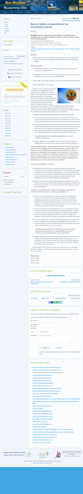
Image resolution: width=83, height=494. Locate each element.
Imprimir (45, 298)
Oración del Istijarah (38, 408)
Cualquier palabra (8, 182)
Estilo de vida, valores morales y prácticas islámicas (50, 48)
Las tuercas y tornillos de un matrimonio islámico (45, 393)
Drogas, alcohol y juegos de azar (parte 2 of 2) (45, 437)
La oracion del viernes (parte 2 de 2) (42, 380)
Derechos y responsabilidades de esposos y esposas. (47, 391)
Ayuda (11, 12)
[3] (67, 191)
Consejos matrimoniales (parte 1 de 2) (42, 385)
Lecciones (33, 48)
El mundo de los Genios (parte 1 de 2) (42, 439)
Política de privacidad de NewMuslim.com (42, 463)
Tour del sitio (20, 12)
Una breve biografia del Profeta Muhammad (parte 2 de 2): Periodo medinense (53, 432)
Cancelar (58, 347)
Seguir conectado (8, 56)
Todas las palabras (8, 180)
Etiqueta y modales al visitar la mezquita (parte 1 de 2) (47, 367)
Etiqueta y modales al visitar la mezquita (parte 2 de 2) (47, 370)
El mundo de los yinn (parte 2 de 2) (42, 442)
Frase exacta (7, 184)
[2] (53, 164)
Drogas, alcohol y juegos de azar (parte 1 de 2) (45, 434)
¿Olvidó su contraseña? (9, 61)
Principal (5, 12)
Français (6, 28)
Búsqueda (54, 12)
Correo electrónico (7, 44)
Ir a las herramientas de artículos (71, 20)
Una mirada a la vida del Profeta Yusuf (43, 405)
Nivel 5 (32, 18)
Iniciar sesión (21, 56)
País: (32, 331)
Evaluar (34, 298)
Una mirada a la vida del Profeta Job (42, 411)
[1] (64, 159)
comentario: (34, 335)
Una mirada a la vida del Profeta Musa (43, 419)
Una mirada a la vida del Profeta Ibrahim (43, 383)
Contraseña (6, 50)
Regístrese (28, 12)
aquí (40, 354)
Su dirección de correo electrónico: (34, 326)
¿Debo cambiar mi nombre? (40, 421)
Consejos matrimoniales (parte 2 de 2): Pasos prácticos (47, 388)
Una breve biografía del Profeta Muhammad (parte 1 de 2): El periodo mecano (53, 429)
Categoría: (33, 47)
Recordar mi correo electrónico (11, 58)
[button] (4, 113)
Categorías (45, 12)
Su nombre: (34, 320)
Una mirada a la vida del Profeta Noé (70, 282)
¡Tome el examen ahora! (56, 275)
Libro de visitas (63, 12)
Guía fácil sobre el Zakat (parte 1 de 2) (43, 413)
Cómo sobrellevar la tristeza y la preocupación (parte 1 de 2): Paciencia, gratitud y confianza (57, 398)
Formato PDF (76, 298)
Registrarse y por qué (17, 63)
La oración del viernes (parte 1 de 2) (42, 377)
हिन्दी (5, 33)
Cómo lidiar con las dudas (39, 426)
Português (7, 30)
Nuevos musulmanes (15, 6)
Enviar (45, 347)
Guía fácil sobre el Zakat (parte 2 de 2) (43, 416)
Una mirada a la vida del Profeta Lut (42, 396)
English (6, 22)
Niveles (37, 12)
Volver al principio (74, 295)
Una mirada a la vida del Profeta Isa (42, 424)
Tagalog (6, 24)
